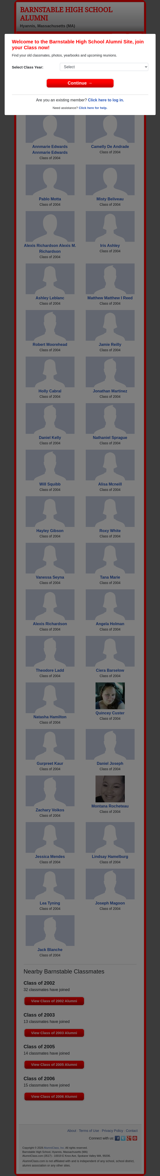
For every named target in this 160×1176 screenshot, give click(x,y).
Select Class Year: (27, 67)
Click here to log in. (106, 100)
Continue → (80, 83)
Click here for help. (93, 108)
